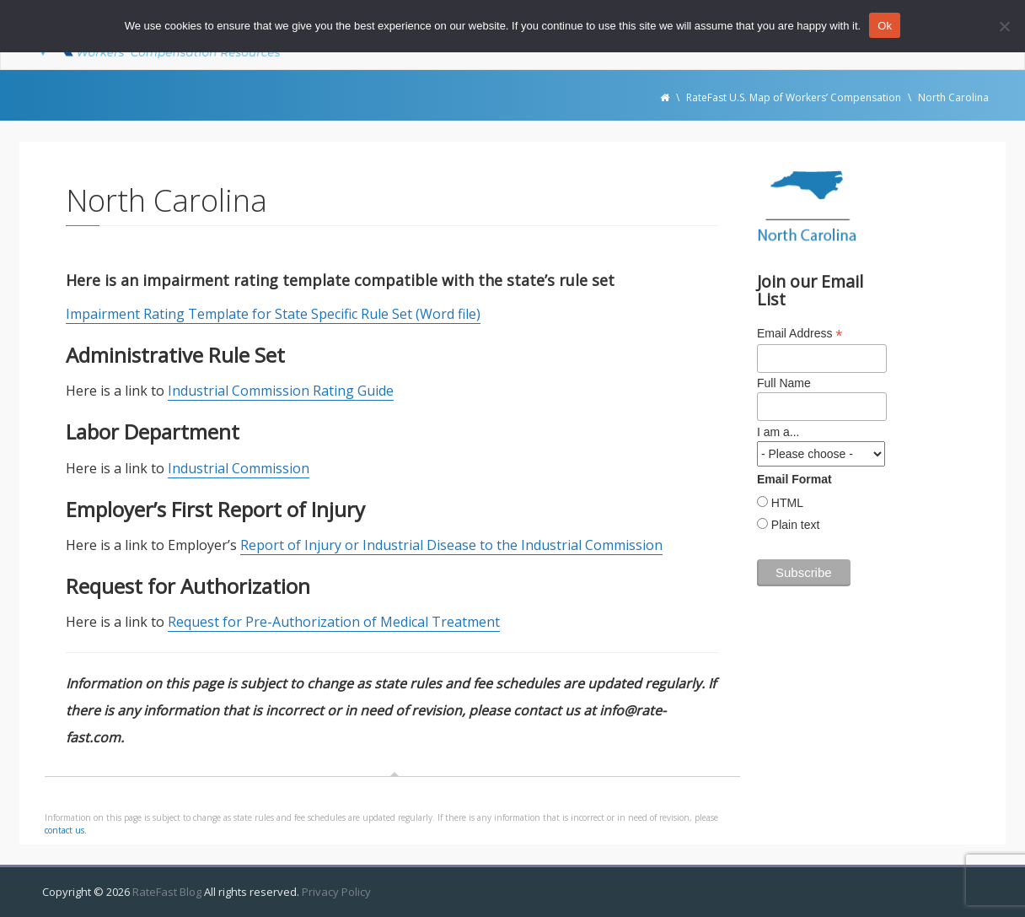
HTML (785, 503)
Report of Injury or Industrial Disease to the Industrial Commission (451, 545)
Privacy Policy (336, 891)
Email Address (800, 334)
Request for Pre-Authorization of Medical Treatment (334, 621)
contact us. (66, 830)
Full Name (784, 383)
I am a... (778, 432)
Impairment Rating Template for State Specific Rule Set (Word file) (273, 314)
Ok (884, 25)
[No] (1003, 26)
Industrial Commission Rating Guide (281, 390)
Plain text (793, 524)
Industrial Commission (238, 468)
